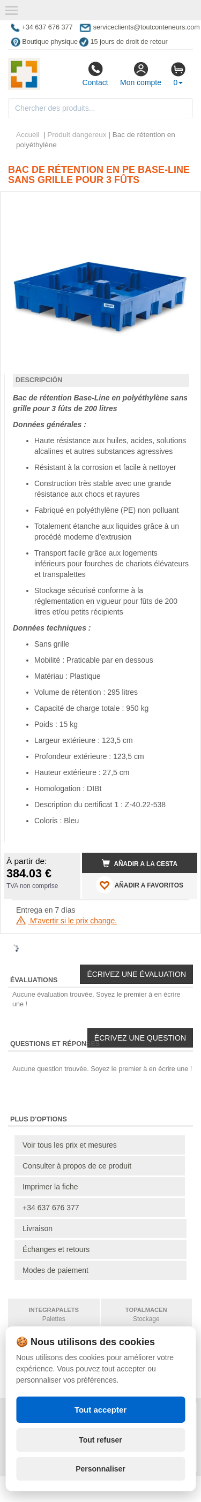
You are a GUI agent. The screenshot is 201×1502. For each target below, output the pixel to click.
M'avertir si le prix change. (66, 920)
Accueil (28, 135)
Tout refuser (100, 1440)
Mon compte (140, 74)
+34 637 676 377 (51, 1207)
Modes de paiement (55, 1270)
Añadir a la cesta (140, 863)
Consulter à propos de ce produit (77, 1166)
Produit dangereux (76, 135)
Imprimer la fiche (50, 1186)
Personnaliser (100, 1469)
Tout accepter (100, 1409)
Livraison (38, 1228)
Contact (95, 74)
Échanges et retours (56, 1249)
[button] (179, 204)
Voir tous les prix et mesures (70, 1145)
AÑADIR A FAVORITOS (139, 884)
